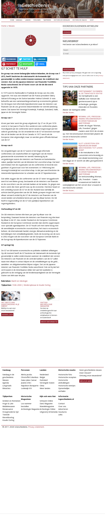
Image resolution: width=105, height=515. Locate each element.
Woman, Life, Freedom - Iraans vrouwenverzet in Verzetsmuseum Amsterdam (90, 119)
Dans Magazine (46, 403)
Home (12, 20)
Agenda (5, 382)
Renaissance (7, 409)
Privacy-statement (36, 427)
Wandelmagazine (47, 406)
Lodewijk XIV (26, 388)
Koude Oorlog (8, 420)
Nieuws (11, 26)
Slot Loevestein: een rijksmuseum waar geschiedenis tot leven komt (90, 146)
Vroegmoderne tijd (10, 412)
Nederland (44, 374)
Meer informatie (49, 321)
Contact (61, 403)
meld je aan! (85, 381)
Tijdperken (47, 20)
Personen (36, 20)
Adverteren (63, 409)
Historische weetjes (66, 385)
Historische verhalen (62, 20)
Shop (92, 20)
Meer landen (45, 388)
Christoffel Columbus (29, 377)
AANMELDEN (7, 314)
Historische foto (65, 374)
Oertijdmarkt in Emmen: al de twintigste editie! (90, 92)
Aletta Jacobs (26, 374)
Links (60, 414)
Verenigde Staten (47, 382)
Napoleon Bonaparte (30, 385)
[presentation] (81, 60)
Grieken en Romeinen (11, 401)
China (42, 385)
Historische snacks (79, 20)
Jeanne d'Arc (26, 382)
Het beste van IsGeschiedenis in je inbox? (10, 304)
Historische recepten (67, 377)
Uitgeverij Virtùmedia (49, 412)
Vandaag (19, 20)
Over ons (62, 406)
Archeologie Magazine (30, 409)
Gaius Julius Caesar (29, 380)
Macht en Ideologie (19, 281)
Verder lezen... (69, 112)
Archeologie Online (47, 409)
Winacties (6, 388)
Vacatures (62, 412)
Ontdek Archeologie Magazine (46, 304)
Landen (27, 20)
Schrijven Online (46, 401)
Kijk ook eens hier (48, 396)
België (42, 377)
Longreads (6, 385)
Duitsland (44, 380)
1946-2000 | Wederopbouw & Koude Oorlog (31, 285)
